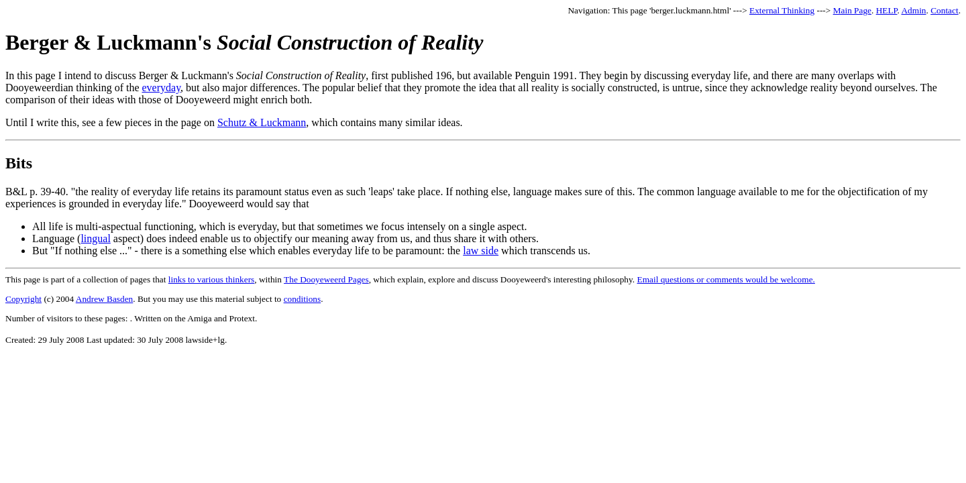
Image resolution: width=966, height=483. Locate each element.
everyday (161, 87)
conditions (302, 299)
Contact (944, 10)
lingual (95, 238)
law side (480, 250)
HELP (887, 10)
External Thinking (781, 10)
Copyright (23, 299)
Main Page (852, 10)
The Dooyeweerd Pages (326, 279)
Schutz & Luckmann (261, 122)
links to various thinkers (211, 279)
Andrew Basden (104, 299)
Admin (913, 10)
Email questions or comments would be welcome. (726, 279)
